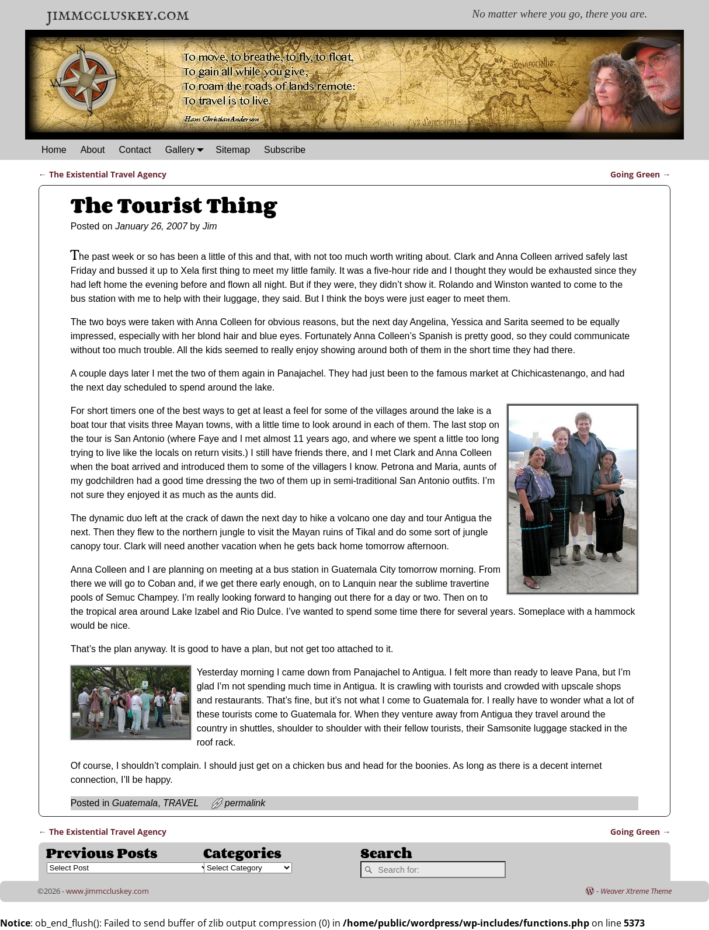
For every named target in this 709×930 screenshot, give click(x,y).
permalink (245, 803)
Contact (135, 150)
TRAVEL (181, 803)
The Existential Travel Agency (102, 174)
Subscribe (284, 150)
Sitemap (233, 150)
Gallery (187, 150)
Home (54, 150)
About (93, 150)
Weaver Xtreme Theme (636, 891)
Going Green (640, 174)
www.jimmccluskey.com (107, 891)
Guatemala (135, 803)
